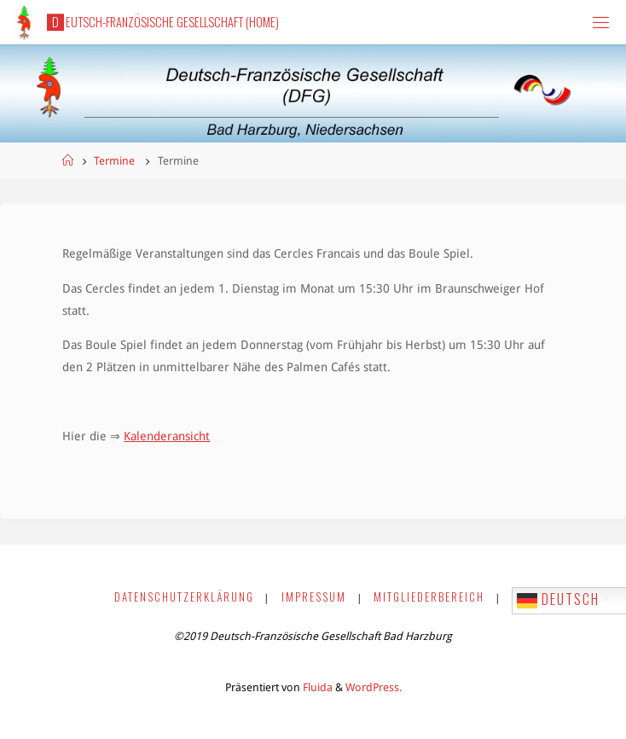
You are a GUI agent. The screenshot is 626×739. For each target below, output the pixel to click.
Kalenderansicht (167, 436)
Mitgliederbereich (429, 597)
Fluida (316, 687)
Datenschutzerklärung (184, 597)
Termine (114, 160)
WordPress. (373, 687)
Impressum (313, 597)
